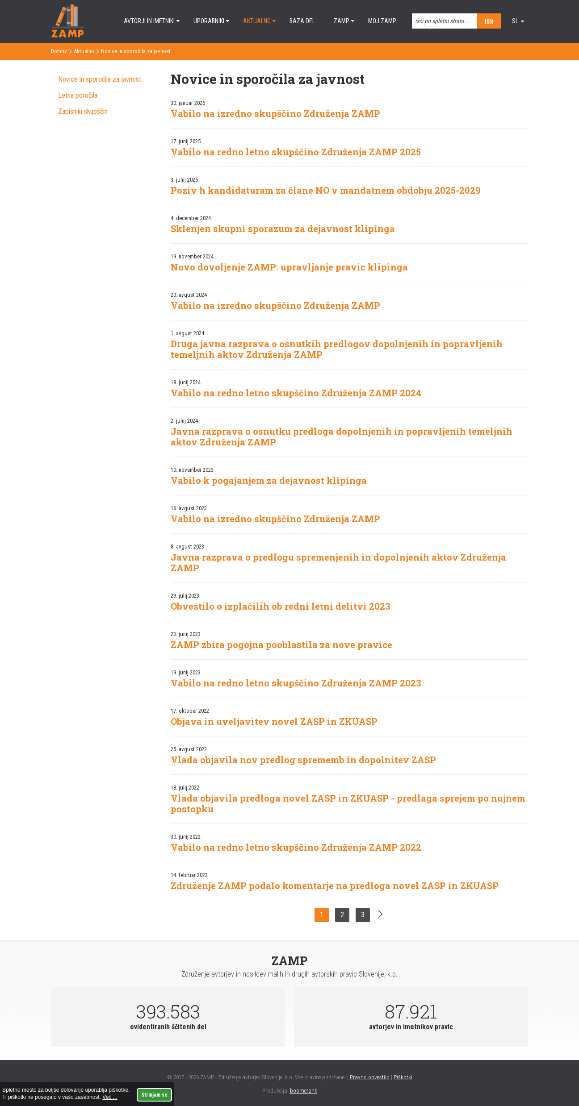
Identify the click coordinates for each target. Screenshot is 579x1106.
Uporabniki (208, 21)
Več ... (109, 1097)
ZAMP (341, 21)
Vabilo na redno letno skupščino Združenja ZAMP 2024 (296, 393)
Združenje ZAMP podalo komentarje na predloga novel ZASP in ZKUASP (335, 885)
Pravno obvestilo (370, 1077)
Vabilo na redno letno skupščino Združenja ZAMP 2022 (296, 847)
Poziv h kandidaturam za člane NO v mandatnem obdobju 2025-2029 (326, 190)
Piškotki (403, 1077)
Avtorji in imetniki (149, 21)
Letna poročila (77, 95)
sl (515, 21)
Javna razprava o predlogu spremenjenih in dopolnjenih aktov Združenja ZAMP (338, 562)
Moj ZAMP (382, 21)
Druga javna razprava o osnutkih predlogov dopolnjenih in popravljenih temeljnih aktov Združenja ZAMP (337, 349)
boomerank (303, 1090)
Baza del (302, 21)
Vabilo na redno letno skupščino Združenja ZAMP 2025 (296, 152)
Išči (489, 21)
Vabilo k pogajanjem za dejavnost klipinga (269, 480)
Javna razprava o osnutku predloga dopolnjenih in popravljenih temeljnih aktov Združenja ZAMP (341, 436)
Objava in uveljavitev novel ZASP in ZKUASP (274, 721)
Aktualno (257, 21)
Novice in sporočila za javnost (99, 79)
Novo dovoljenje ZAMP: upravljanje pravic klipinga (289, 267)
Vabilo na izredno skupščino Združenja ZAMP (275, 113)
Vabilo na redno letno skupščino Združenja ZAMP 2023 (296, 683)
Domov (59, 51)
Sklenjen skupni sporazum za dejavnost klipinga (283, 228)
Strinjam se (154, 1095)
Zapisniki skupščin (83, 111)
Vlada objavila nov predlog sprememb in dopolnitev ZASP (303, 759)
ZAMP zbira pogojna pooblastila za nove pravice (281, 644)
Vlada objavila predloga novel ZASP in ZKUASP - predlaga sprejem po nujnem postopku (348, 803)
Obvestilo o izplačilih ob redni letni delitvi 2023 (280, 606)
